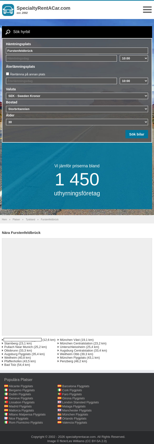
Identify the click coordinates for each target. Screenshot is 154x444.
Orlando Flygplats (74, 418)
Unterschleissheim (72, 347)
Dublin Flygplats (20, 394)
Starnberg (11, 343)
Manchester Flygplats (77, 410)
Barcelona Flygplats (75, 386)
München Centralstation (76, 343)
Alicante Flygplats (21, 386)
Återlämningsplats (20, 66)
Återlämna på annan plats (27, 74)
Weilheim (10, 357)
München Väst (70, 340)
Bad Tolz (10, 365)
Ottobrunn (11, 350)
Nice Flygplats (19, 418)
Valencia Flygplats (74, 422)
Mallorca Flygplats (21, 410)
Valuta (11, 89)
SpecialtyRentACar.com (43, 8)
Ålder (10, 115)
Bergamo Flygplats (22, 390)
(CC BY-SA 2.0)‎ (96, 441)
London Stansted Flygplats (80, 402)
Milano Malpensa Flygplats (27, 414)
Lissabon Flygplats (22, 402)
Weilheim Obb (69, 354)
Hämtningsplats (18, 44)
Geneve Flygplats (21, 398)
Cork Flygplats (72, 390)
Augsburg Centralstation (76, 350)
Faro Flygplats (72, 394)
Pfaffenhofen (13, 361)
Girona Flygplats (73, 398)
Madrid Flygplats (20, 406)
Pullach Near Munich (18, 347)
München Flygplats (73, 357)
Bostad (11, 102)
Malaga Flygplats (73, 406)
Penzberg (66, 361)
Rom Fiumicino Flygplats (26, 422)
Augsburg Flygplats (17, 354)
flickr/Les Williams (72, 441)
